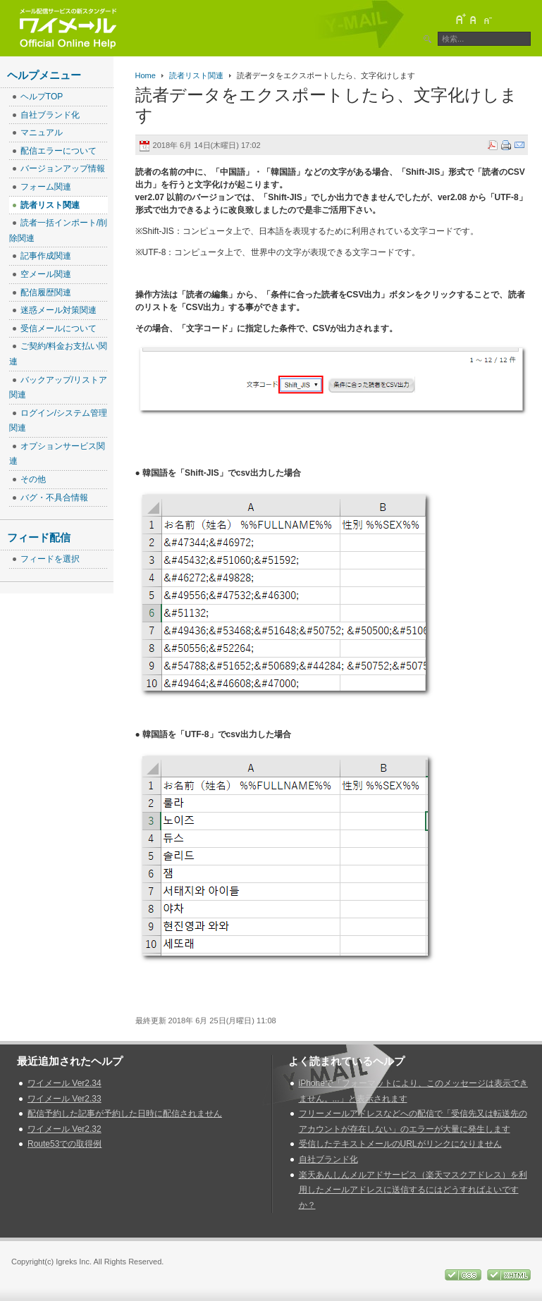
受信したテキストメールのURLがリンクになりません (400, 1144)
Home (145, 75)
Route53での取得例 (64, 1144)
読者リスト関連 (196, 75)
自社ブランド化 (328, 1159)
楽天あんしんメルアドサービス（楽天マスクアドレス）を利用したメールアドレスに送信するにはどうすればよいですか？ (413, 1190)
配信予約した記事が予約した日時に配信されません (124, 1113)
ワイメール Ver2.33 (64, 1099)
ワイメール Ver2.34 (64, 1083)
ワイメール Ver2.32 (64, 1129)
